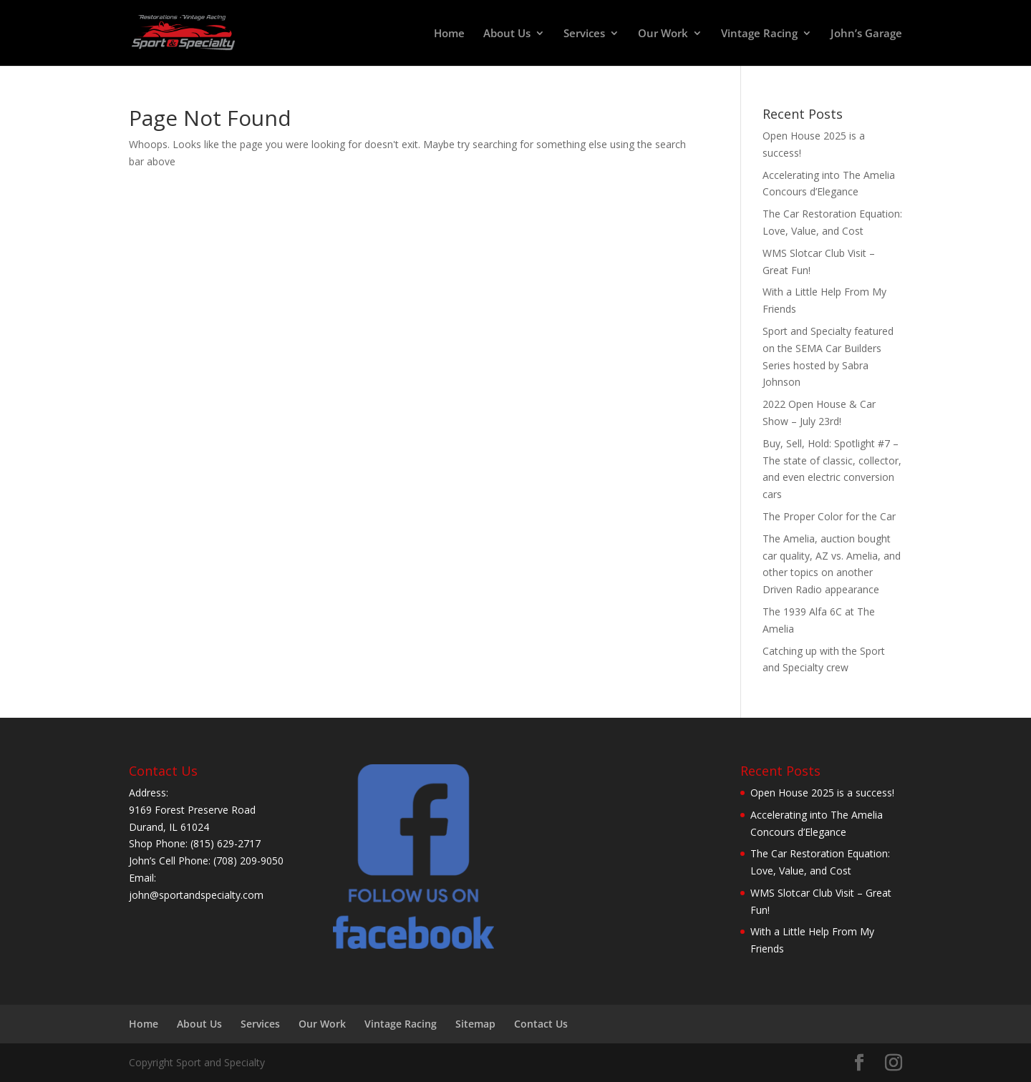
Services (584, 34)
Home (449, 34)
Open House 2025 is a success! (822, 792)
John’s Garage (866, 34)
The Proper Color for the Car (829, 516)
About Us (507, 34)
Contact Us (541, 1023)
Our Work (663, 34)
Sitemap (475, 1023)
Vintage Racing (759, 34)
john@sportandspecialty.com (196, 895)
